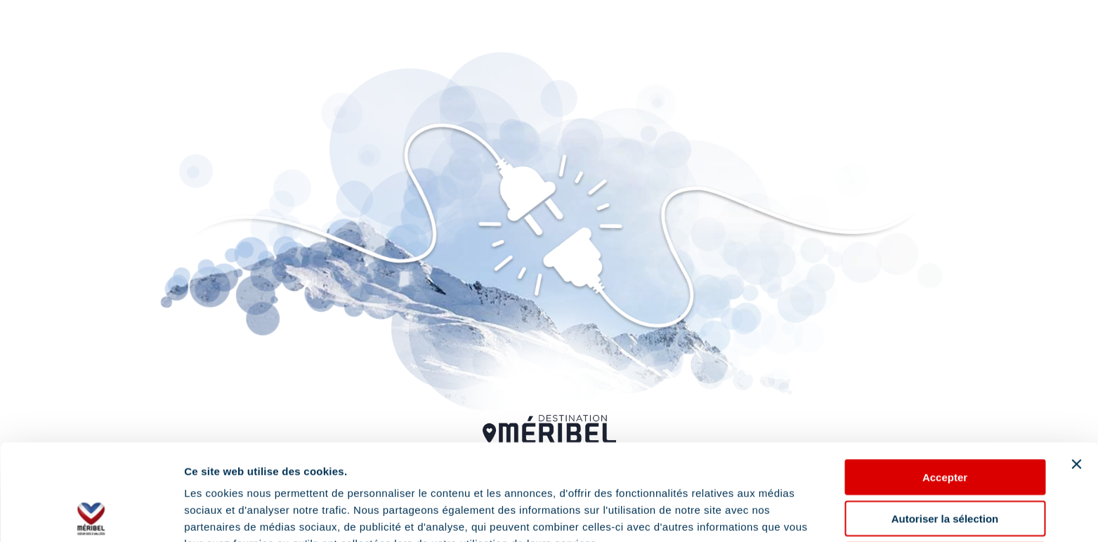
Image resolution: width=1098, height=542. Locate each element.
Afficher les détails (231, 514)
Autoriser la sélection (945, 422)
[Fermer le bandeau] (1076, 368)
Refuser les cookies (945, 464)
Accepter (944, 381)
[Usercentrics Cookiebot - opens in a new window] (91, 514)
